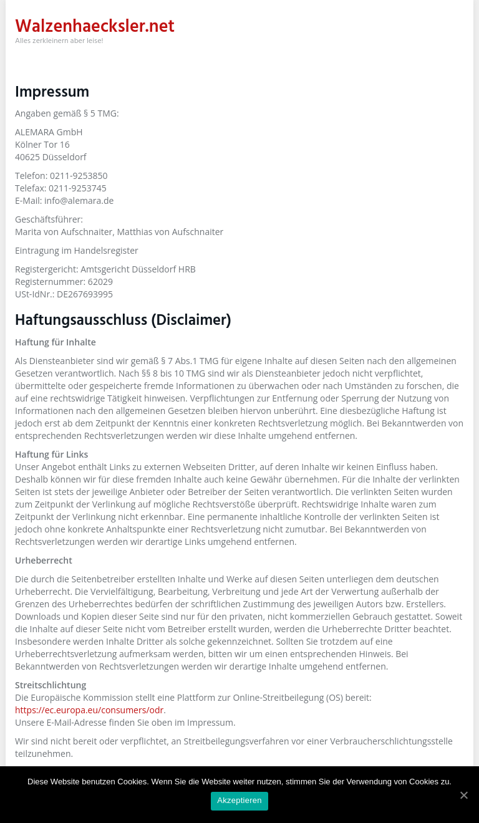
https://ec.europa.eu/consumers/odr (89, 710)
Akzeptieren (239, 800)
